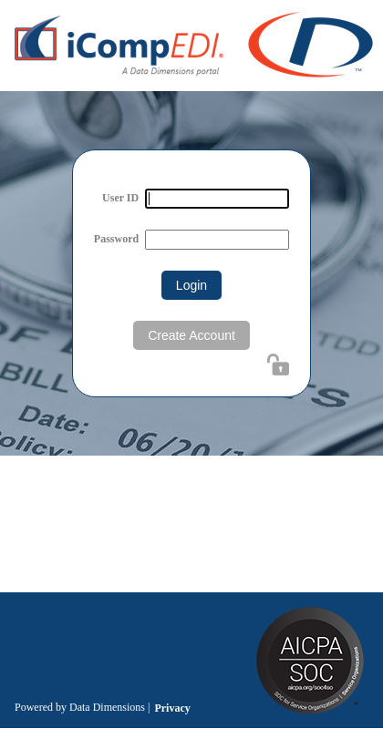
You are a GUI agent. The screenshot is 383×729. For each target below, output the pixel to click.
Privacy (172, 708)
